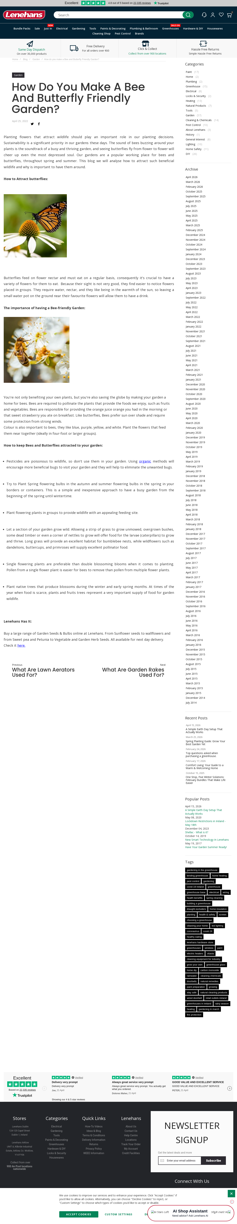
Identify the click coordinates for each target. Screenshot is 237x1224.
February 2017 (194, 582)
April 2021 (192, 365)
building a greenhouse (199, 903)
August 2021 (193, 346)
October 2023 (194, 264)
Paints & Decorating (56, 1139)
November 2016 (195, 596)
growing (213, 987)
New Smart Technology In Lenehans (207, 839)
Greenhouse (193, 86)
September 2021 (196, 341)
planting (191, 914)
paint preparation (196, 987)
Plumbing (191, 81)
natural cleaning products (213, 992)
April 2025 (192, 220)
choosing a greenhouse (199, 920)
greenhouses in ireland (199, 1003)
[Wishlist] (221, 14)
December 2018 (195, 476)
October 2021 (194, 336)
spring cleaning (214, 897)
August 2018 (193, 495)
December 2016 (195, 591)
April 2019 (192, 456)
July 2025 (191, 206)
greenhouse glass (216, 964)
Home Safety (193, 149)
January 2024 (193, 254)
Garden (36, 59)
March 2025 (193, 225)
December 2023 (195, 259)
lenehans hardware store (200, 942)
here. (21, 645)
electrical (214, 892)
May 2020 (192, 413)
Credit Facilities (131, 1153)
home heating (219, 875)
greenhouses (194, 948)
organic (145, 461)
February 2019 (194, 466)
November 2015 (195, 654)
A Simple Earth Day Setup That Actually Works (204, 730)
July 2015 (191, 669)
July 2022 (191, 302)
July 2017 (191, 558)
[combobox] (124, 14)
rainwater (192, 975)
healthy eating (194, 936)
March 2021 (193, 370)
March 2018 (193, 519)
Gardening (56, 1130)
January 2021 (193, 379)
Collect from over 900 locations (147, 53)
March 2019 (193, 461)
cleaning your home (197, 925)
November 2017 (195, 538)
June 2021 (192, 355)
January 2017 (193, 587)
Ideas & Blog (93, 1130)
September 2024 (196, 249)
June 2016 (192, 620)
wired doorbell (194, 998)
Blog (25, 59)
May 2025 (192, 215)
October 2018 (194, 485)
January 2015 (193, 693)
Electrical (191, 91)
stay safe (191, 992)
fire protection (194, 1014)
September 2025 (196, 196)
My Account (131, 1148)
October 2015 (194, 659)
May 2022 (192, 307)
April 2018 (192, 514)
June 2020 (192, 408)
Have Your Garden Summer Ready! (206, 847)
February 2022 (194, 321)
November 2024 (195, 239)
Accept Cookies (78, 1214)
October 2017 (194, 543)
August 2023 (193, 273)
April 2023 (192, 288)
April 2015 (192, 678)
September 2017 (196, 548)
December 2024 (195, 235)
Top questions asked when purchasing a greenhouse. (202, 754)
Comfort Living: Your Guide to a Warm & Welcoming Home (204, 766)
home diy (192, 970)
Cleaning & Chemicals (199, 120)
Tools (189, 110)
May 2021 (192, 360)
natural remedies (209, 981)
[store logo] (24, 15)
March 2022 (193, 317)
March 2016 (193, 635)
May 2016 (192, 625)
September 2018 (196, 490)
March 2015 (193, 683)
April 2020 (192, 418)
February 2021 (194, 374)
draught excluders (196, 909)
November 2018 (195, 481)
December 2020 (195, 384)
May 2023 (192, 283)
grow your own (195, 964)
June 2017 (192, 563)
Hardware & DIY (57, 1148)
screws (222, 914)
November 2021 (195, 331)
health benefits (195, 897)
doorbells (192, 981)
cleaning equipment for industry (203, 959)
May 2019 (192, 452)
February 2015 (194, 688)
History (190, 134)
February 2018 (194, 524)
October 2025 (194, 191)
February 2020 (194, 428)
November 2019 (195, 442)
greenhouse (214, 886)
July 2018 (191, 500)
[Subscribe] (213, 1160)
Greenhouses (56, 1144)
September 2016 (196, 606)
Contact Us (131, 1130)
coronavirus (193, 931)
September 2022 (196, 297)
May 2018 (192, 509)
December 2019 (195, 437)
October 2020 (194, 394)
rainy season (222, 1003)
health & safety (207, 914)
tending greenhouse (197, 875)
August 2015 (193, 664)
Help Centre (131, 1135)
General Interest (195, 139)
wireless (209, 948)
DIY (188, 154)
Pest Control (193, 125)
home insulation (218, 909)
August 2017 (193, 553)
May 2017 (192, 567)
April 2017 (192, 572)
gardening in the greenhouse (202, 870)
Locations (130, 1139)
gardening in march (209, 1009)
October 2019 (194, 447)
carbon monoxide (210, 970)
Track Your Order (131, 1144)
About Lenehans (195, 129)
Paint (189, 72)
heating (191, 1009)
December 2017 (195, 534)
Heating (190, 101)
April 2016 (192, 630)
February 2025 (194, 230)
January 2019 (193, 471)
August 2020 (193, 403)
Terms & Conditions (93, 1135)
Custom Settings (119, 1214)
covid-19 (207, 931)
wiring (226, 892)
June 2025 (192, 211)
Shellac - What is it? (196, 832)
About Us (131, 1126)
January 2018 (193, 529)
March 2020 (193, 423)
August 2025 (193, 201)
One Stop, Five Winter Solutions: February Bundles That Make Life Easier (206, 780)
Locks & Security (196, 96)
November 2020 (195, 389)
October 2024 (194, 244)
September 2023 (196, 268)
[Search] (188, 14)
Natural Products (196, 105)
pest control (193, 881)
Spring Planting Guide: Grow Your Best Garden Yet (205, 742)
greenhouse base (196, 892)
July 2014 (191, 702)
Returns (93, 1144)
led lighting (217, 925)
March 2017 (193, 577)
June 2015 (192, 673)
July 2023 (191, 278)
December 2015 (195, 649)
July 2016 (191, 616)
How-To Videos (93, 1126)
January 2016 (193, 644)
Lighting (190, 144)
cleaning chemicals (211, 975)
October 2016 (194, 601)
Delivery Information (93, 1139)
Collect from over (20, 1162)
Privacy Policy (94, 1148)
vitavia (210, 953)
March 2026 (193, 182)
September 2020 (196, 399)
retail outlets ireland (216, 998)
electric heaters (195, 953)
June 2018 (192, 505)
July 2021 (191, 350)
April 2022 (192, 312)
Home (15, 59)
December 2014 (195, 698)
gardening (208, 881)
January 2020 (193, 432)
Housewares (56, 1157)
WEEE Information (93, 1153)
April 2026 (192, 177)
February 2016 (194, 640)
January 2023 (193, 293)
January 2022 (193, 326)
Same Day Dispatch (31, 49)
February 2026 (194, 186)
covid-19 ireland (195, 886)
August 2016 (193, 611)
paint (219, 948)
